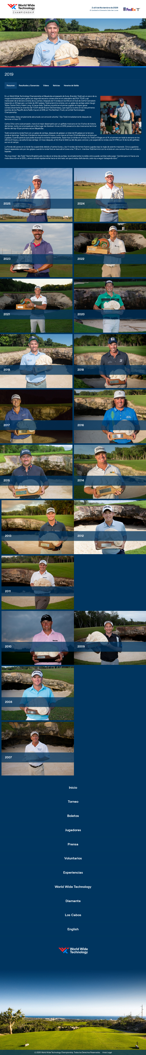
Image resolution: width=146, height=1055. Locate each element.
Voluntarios (73, 858)
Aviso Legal (107, 1052)
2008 (8, 702)
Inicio (73, 787)
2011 (8, 591)
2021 (7, 314)
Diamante (73, 901)
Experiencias (73, 872)
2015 (7, 480)
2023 (7, 259)
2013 (8, 536)
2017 (7, 425)
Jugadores (73, 830)
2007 (8, 757)
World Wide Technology (73, 886)
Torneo (73, 801)
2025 (7, 204)
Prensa (73, 844)
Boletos (73, 816)
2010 (8, 646)
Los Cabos (73, 915)
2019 (7, 370)
